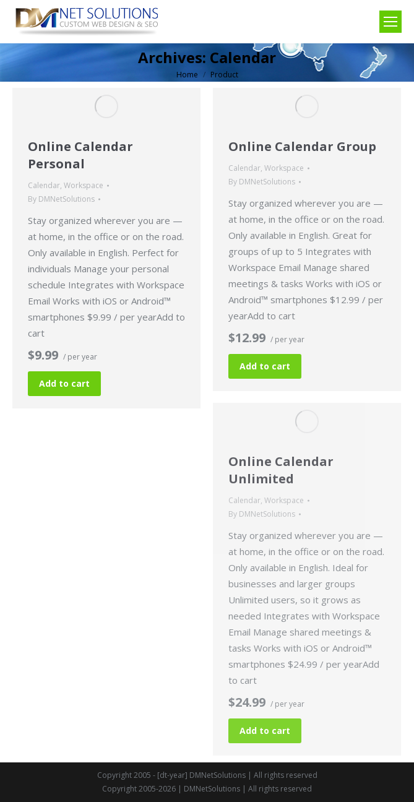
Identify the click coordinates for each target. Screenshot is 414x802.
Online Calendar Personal (80, 155)
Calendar (44, 185)
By (61, 199)
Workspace (83, 185)
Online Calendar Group (302, 146)
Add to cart (64, 383)
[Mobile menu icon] (390, 22)
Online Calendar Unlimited (281, 470)
